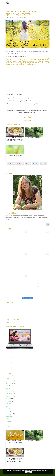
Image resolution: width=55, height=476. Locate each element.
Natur (7, 406)
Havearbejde (9, 393)
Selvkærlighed (9, 414)
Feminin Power (10, 383)
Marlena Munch (10, 17)
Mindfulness (9, 401)
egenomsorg (9, 381)
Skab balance (9, 416)
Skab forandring (10, 419)
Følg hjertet (9, 388)
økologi (7, 411)
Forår (7, 386)
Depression (9, 376)
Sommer (24, 17)
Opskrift (8, 409)
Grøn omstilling (10, 391)
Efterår (7, 378)
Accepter (28, 472)
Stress (7, 424)
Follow (7, 322)
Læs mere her (45, 470)
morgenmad (9, 403)
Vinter (7, 426)
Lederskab (8, 398)
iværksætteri (9, 396)
